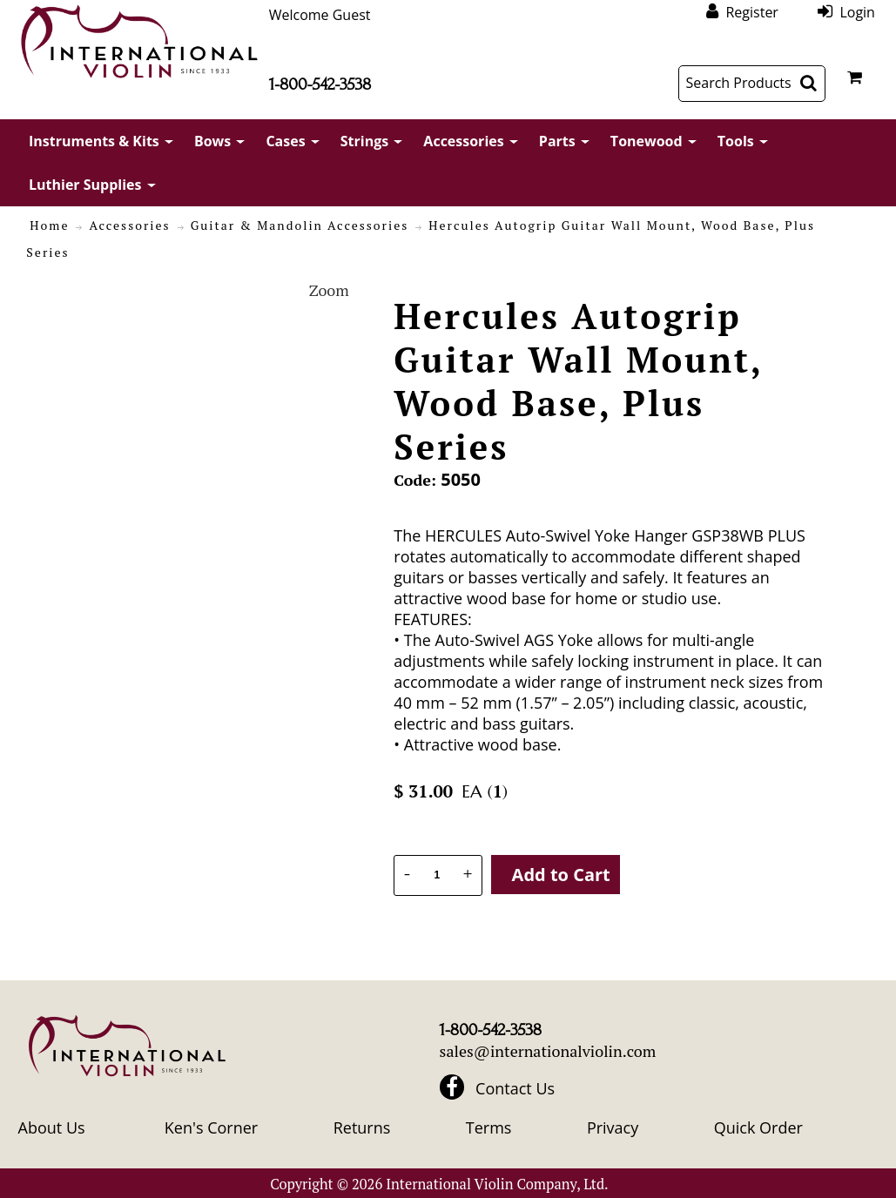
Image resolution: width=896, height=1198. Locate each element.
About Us (51, 1127)
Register (751, 11)
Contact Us (515, 1088)
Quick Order (758, 1127)
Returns (362, 1127)
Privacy (612, 1127)
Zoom (329, 289)
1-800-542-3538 (320, 84)
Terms (489, 1127)
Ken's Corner (211, 1127)
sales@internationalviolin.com (548, 1050)
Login (857, 11)
